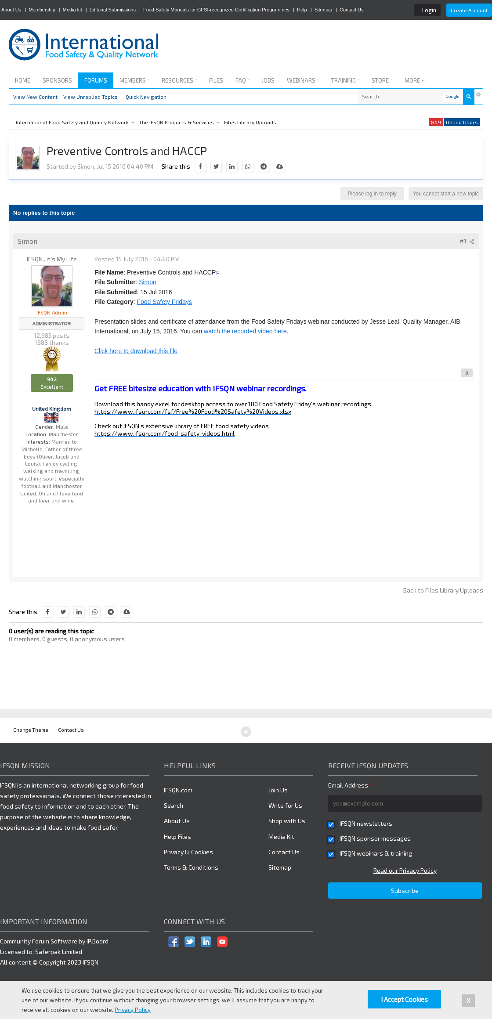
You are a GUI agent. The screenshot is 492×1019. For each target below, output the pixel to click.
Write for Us (285, 805)
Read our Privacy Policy (405, 870)
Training (345, 80)
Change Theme (30, 730)
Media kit (72, 9)
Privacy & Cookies (188, 852)
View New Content (35, 97)
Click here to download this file (135, 350)
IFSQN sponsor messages (375, 838)
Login (429, 10)
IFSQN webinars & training (376, 853)
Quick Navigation (146, 97)
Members (134, 80)
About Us (11, 9)
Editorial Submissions (113, 9)
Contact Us (351, 9)
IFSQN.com (178, 790)
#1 (466, 241)
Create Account (469, 10)
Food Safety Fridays (164, 301)
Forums (95, 80)
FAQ (242, 80)
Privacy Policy (133, 1009)
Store (382, 80)
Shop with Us (286, 820)
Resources (179, 80)
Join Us (278, 790)
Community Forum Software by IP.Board (54, 941)
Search (173, 805)
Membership (42, 9)
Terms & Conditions (191, 867)
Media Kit (281, 836)
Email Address (350, 785)
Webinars (303, 80)
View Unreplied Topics (90, 97)
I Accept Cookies (404, 999)
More (415, 80)
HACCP (205, 272)
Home (22, 80)
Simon (147, 281)
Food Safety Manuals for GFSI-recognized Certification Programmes (216, 9)
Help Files (177, 836)
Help (302, 9)
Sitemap (323, 9)
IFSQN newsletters (366, 823)
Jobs (268, 80)
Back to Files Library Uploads (443, 590)
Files (216, 80)
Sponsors (57, 80)
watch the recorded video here (245, 331)
